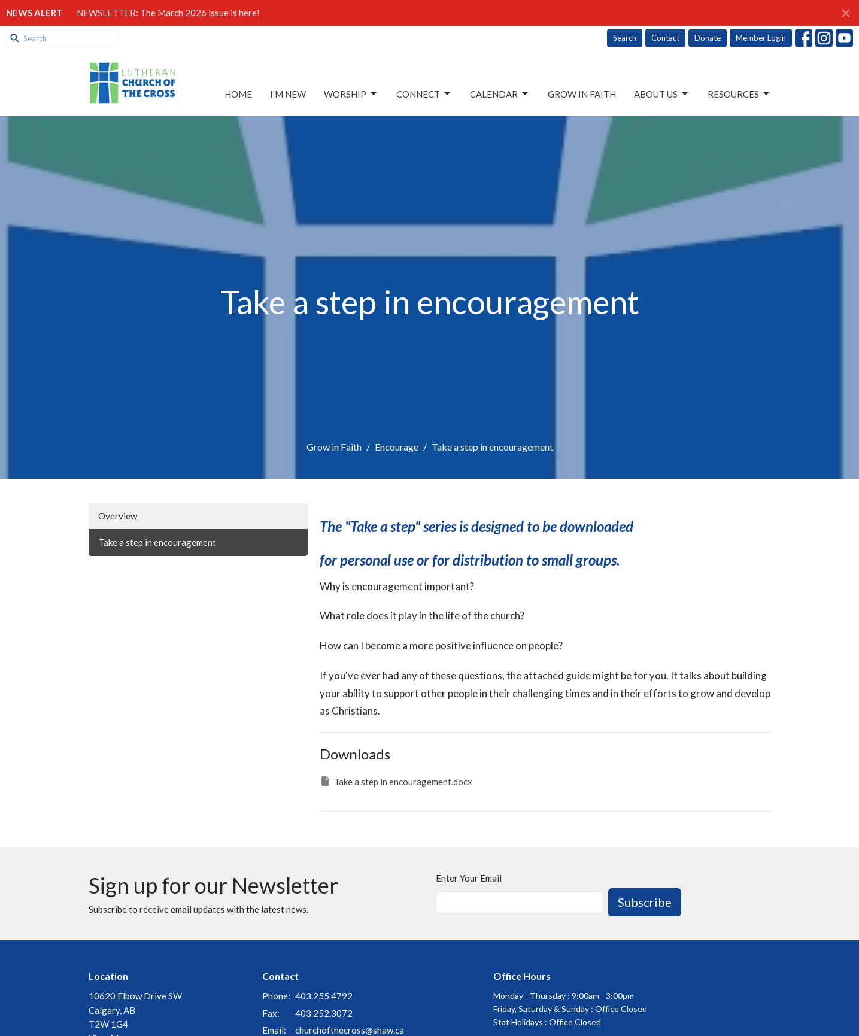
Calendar (500, 94)
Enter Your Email (469, 878)
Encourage (396, 446)
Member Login (761, 37)
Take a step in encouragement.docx (396, 781)
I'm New (288, 94)
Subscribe (645, 902)
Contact (665, 37)
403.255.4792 (324, 996)
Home (238, 94)
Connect (424, 94)
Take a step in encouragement (157, 542)
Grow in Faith (582, 94)
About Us (662, 94)
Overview (117, 516)
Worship (351, 94)
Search (624, 37)
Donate (707, 37)
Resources (739, 94)
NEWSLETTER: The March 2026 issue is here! (168, 12)
